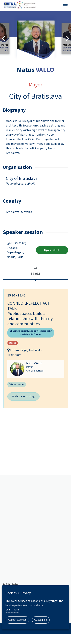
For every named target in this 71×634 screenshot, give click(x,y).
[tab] (35, 272)
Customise (40, 620)
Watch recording (23, 396)
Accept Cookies (17, 620)
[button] (36, 348)
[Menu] (65, 5)
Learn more (12, 610)
